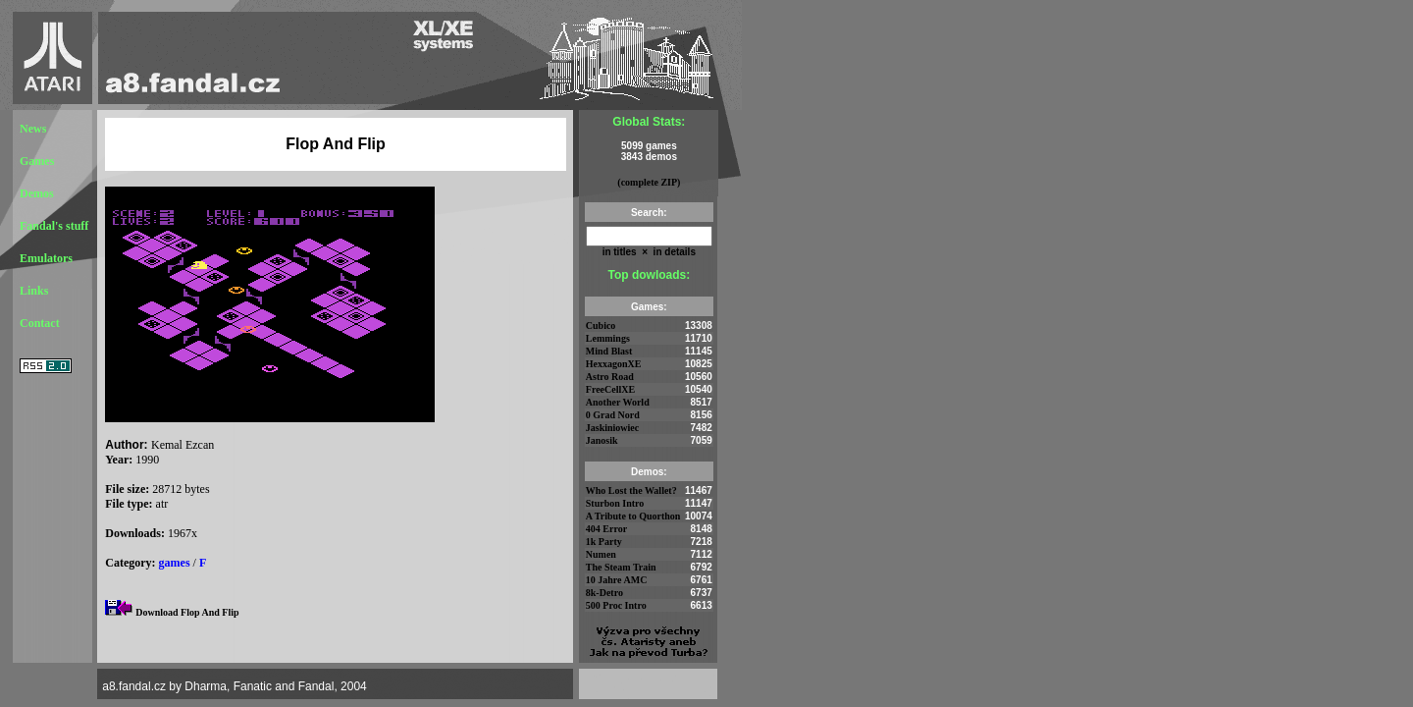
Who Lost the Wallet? (631, 490)
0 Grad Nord (613, 414)
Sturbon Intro (615, 503)
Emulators (46, 258)
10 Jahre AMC (617, 579)
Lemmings (608, 338)
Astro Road (610, 376)
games (174, 563)
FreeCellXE (610, 389)
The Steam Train (621, 567)
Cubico (601, 325)
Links (34, 291)
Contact (40, 323)
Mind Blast (609, 351)
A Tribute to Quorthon (633, 516)
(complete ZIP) (648, 182)
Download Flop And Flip (186, 612)
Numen (601, 554)
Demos (37, 193)
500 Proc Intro (616, 605)
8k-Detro (604, 592)
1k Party (604, 541)
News (33, 129)
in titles (619, 251)
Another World (618, 402)
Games (37, 161)
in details (673, 251)
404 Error (606, 528)
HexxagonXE (614, 363)
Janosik (602, 440)
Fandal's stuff (54, 226)
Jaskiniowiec (612, 427)
